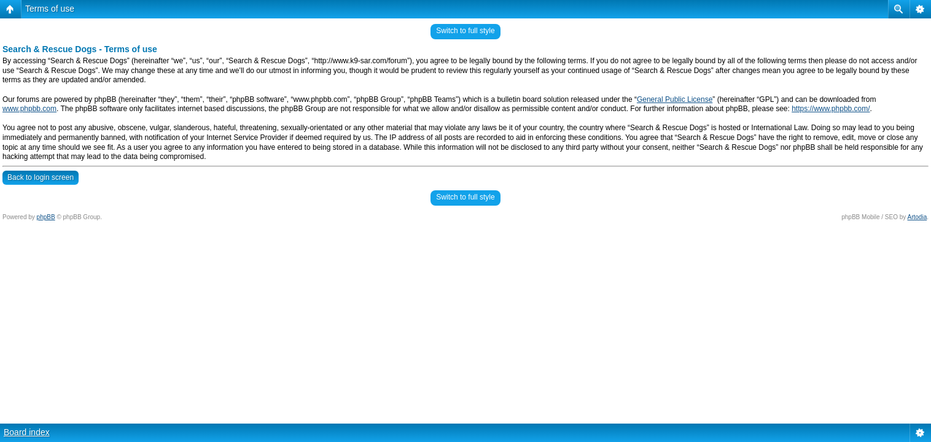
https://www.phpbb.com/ (831, 108)
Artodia (917, 217)
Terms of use (49, 9)
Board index (27, 432)
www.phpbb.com (29, 108)
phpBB (46, 217)
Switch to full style (465, 30)
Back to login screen (40, 177)
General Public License (674, 99)
